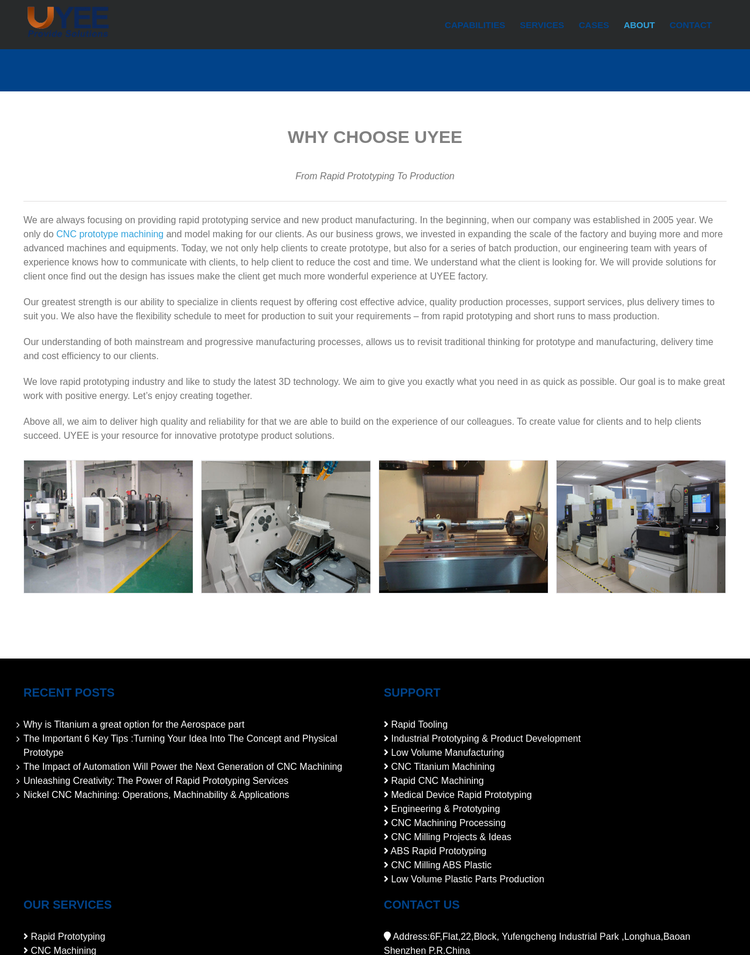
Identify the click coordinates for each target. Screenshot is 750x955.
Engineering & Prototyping (445, 809)
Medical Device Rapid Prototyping (461, 795)
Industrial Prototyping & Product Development (486, 738)
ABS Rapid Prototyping (439, 851)
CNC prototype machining (109, 234)
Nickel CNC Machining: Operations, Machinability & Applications (156, 795)
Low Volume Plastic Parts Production (467, 879)
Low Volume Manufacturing (447, 753)
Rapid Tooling (419, 724)
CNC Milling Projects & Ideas (451, 837)
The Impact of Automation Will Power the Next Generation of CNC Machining (182, 767)
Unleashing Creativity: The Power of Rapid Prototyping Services (155, 781)
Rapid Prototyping (67, 937)
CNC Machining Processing (448, 823)
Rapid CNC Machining (437, 781)
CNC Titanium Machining (443, 767)
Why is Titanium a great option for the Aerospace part (133, 724)
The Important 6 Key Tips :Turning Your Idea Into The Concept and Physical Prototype (180, 746)
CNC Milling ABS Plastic (441, 865)
